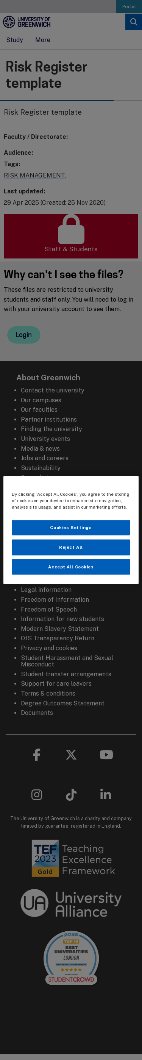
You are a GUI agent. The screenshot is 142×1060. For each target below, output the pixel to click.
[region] (70, 530)
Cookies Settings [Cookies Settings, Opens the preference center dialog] (71, 527)
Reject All (71, 546)
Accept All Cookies (71, 566)
